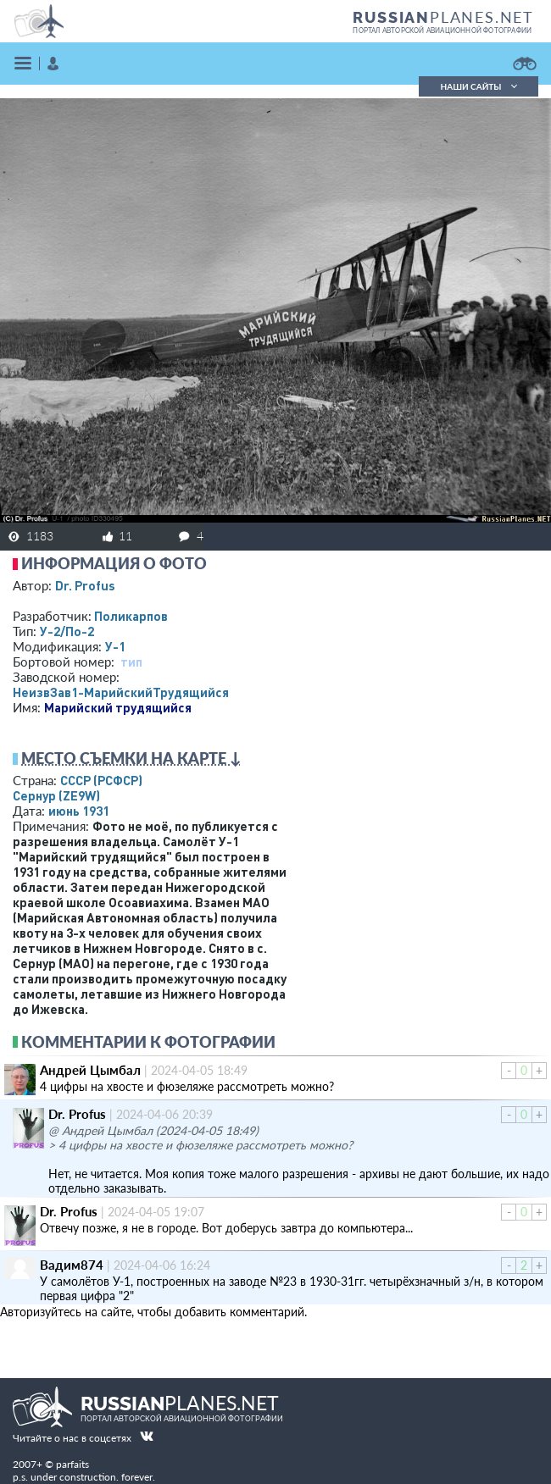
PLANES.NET (443, 17)
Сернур (56, 795)
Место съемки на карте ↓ (131, 758)
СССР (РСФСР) (101, 780)
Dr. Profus (85, 585)
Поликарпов (131, 615)
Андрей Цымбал (90, 1069)
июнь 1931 (78, 810)
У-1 (115, 646)
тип (131, 661)
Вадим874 (71, 1264)
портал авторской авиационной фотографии (442, 30)
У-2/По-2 (67, 631)
